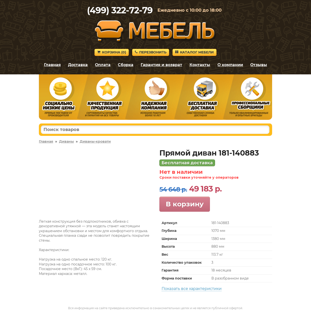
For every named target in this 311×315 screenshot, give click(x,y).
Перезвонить (150, 52)
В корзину (185, 204)
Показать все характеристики (192, 288)
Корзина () (111, 52)
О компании (230, 64)
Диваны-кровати (95, 141)
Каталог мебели (194, 52)
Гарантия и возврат (161, 64)
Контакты (200, 64)
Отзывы (258, 64)
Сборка (125, 64)
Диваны (66, 141)
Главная (52, 64)
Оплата (103, 64)
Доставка (78, 64)
